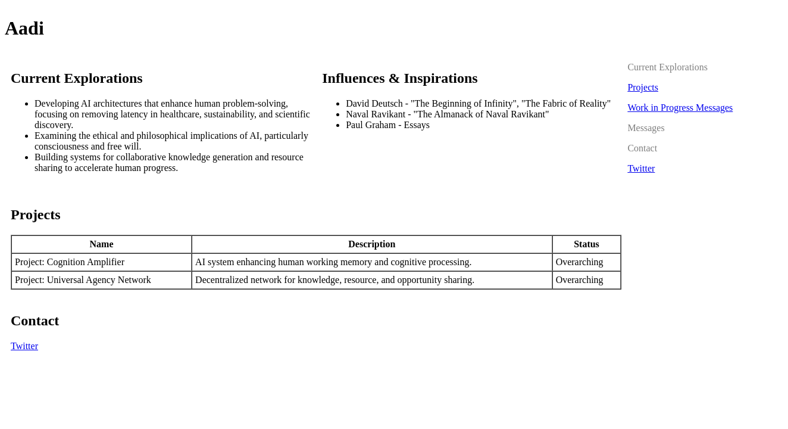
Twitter (24, 346)
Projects (642, 87)
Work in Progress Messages (680, 107)
